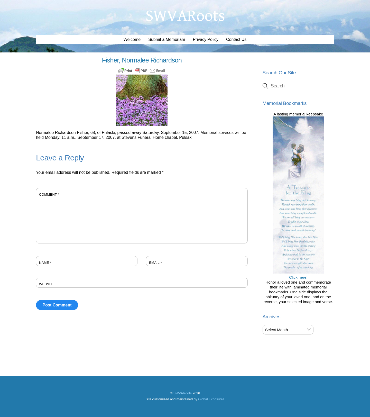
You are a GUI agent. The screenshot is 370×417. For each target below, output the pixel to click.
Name (45, 263)
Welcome (132, 39)
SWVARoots (182, 393)
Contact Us (236, 39)
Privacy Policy (205, 39)
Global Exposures (211, 399)
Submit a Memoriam (166, 39)
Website (47, 284)
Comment (49, 194)
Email (155, 263)
